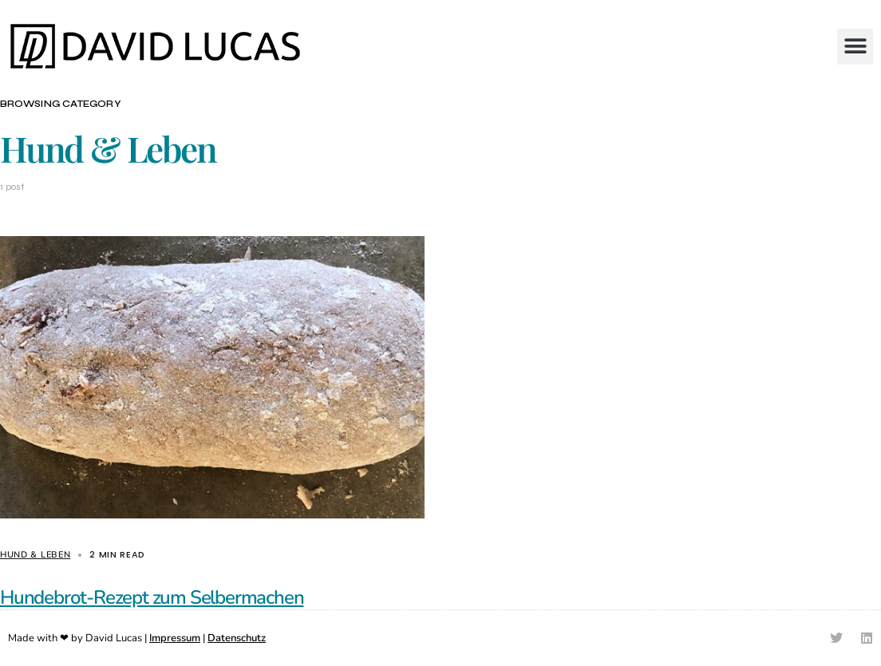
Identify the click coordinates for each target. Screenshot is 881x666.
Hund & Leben (35, 555)
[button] (855, 47)
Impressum (174, 638)
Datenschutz (236, 638)
